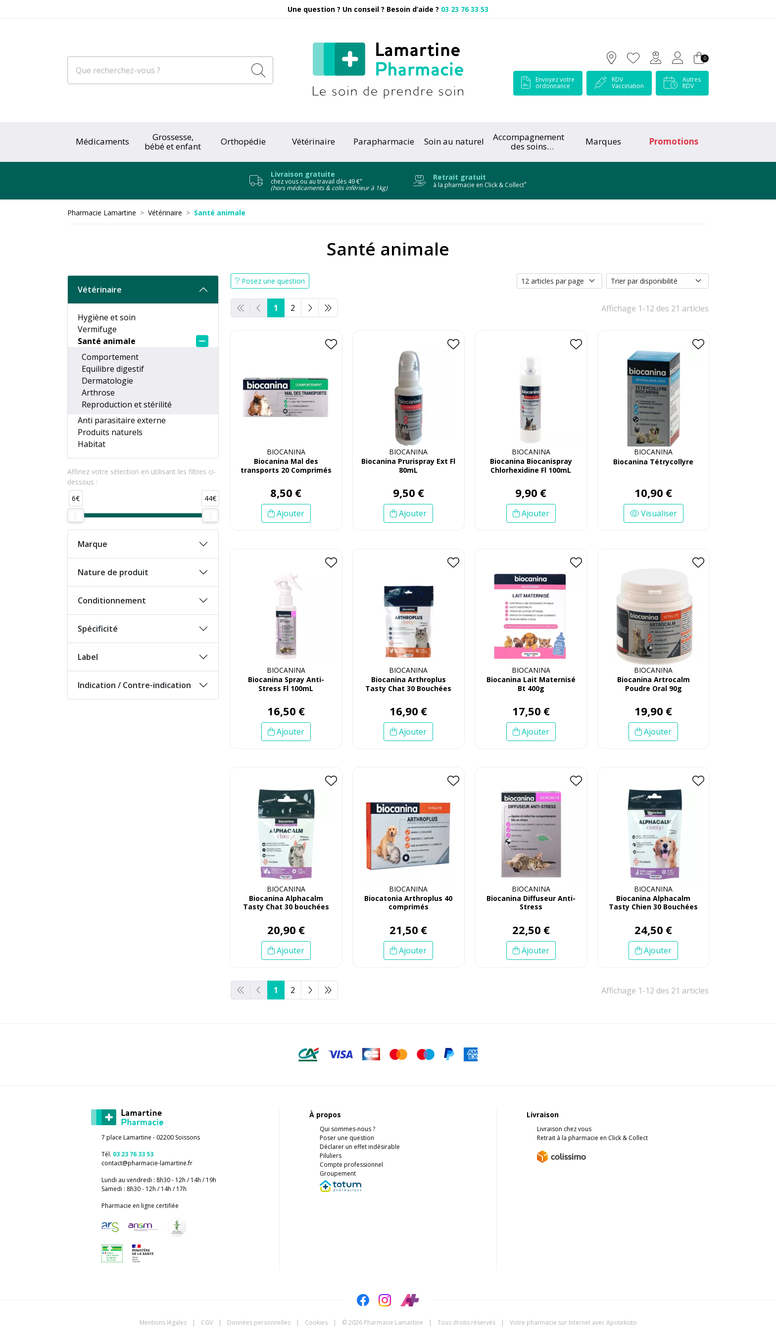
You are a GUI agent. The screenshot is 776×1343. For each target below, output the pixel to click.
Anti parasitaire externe (122, 420)
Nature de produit (113, 572)
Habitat (91, 444)
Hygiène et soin (107, 317)
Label (88, 656)
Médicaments (102, 141)
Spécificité (98, 628)
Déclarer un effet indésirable (360, 1147)
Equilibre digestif (113, 368)
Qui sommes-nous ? (347, 1129)
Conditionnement (112, 600)
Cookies (316, 1322)
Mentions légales (163, 1322)
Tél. (127, 1154)
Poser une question (347, 1138)
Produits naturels (110, 432)
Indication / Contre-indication (134, 685)
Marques (603, 141)
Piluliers (330, 1155)
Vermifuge (97, 329)
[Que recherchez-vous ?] (157, 70)
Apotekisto (573, 1322)
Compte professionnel (351, 1164)
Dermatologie (107, 380)
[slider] (75, 515)
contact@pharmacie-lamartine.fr (147, 1163)
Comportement (110, 356)
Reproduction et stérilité (127, 404)
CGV (207, 1322)
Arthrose (98, 392)
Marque (92, 544)
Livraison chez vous (564, 1129)
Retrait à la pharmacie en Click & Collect (592, 1138)
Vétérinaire (100, 289)
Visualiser (653, 513)
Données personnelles (259, 1322)
